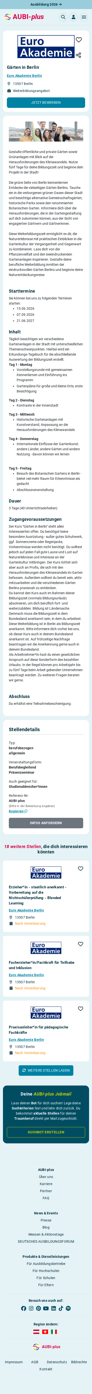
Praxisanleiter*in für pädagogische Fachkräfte (38, 1030)
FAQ (46, 1198)
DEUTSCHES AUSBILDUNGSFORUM (46, 1241)
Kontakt (45, 1369)
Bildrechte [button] (79, 1362)
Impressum (14, 1362)
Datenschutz (57, 1362)
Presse (46, 1220)
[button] (84, 17)
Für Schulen (46, 1278)
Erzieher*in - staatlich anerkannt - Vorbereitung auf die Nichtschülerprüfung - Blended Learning (38, 895)
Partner (46, 1191)
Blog (46, 1227)
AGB (34, 1362)
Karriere (46, 1184)
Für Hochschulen (46, 1271)
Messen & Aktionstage (46, 1234)
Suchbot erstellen (46, 1132)
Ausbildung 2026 (46, 4)
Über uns (46, 1177)
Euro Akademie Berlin (24, 76)
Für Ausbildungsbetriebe (46, 1264)
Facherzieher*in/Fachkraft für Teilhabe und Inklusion (41, 965)
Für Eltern (46, 1285)
